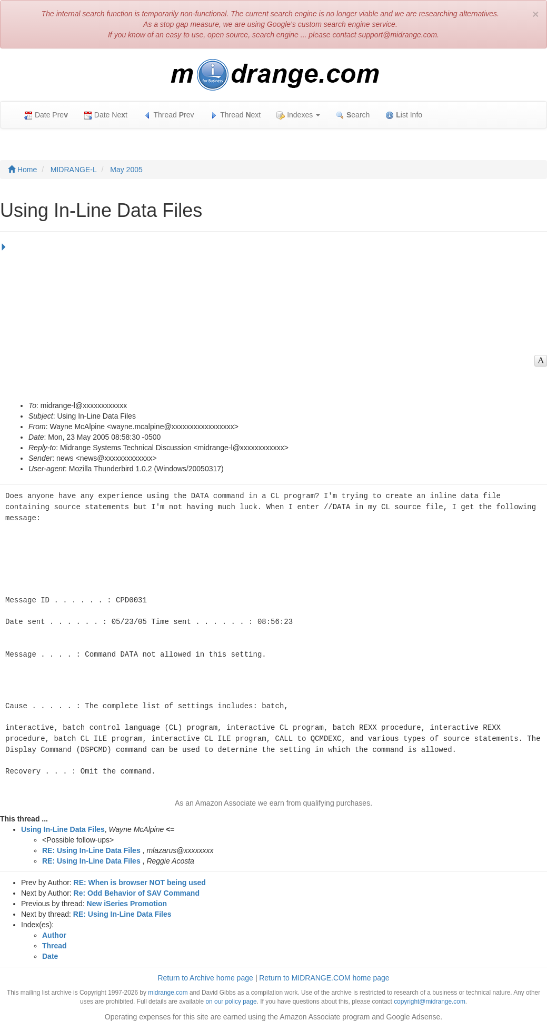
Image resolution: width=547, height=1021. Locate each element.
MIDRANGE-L (74, 169)
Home (22, 169)
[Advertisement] (270, 321)
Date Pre (46, 115)
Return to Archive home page (205, 971)
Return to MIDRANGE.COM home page (324, 971)
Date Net (105, 115)
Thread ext (235, 115)
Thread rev (168, 115)
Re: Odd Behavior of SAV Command (137, 887)
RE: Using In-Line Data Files (91, 844)
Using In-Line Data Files (63, 823)
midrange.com (167, 986)
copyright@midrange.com (429, 995)
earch (353, 115)
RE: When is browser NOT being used (140, 876)
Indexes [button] (298, 115)
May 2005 (126, 169)
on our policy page (230, 995)
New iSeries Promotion (127, 897)
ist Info (403, 115)
